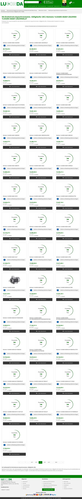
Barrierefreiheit (26, 487)
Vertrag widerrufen (48, 489)
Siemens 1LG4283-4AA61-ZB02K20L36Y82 (39, 135)
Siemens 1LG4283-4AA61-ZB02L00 (64, 135)
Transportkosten (26, 485)
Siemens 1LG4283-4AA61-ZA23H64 (11, 42)
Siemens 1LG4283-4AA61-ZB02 (63, 105)
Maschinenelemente (42, 6)
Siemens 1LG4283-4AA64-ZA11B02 (64, 287)
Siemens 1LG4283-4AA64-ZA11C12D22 (65, 381)
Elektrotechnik (57, 6)
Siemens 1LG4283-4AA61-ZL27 (10, 257)
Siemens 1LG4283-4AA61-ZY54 (37, 257)
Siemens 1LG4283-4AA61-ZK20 (37, 196)
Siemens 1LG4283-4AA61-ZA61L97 (38, 105)
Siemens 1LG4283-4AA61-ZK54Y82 (38, 226)
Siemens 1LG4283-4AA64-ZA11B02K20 (12, 349)
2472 (36, 462)
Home (25, 6)
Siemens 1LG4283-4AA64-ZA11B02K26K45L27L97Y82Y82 (37, 350)
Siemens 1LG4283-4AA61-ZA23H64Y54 (65, 42)
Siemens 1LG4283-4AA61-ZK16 (10, 196)
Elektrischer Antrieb (42, 10)
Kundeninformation (47, 483)
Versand (10, 51)
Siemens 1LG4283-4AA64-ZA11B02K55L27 (13, 381)
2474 (45, 462)
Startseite (3, 10)
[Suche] (32, 2)
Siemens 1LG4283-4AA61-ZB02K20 (11, 135)
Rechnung (66, 481)
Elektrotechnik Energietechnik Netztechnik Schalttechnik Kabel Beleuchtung (22, 10)
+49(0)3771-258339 (5, 489)
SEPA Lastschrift (67, 483)
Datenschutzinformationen (49, 481)
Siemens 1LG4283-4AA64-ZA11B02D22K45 (13, 318)
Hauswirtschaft (50, 6)
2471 (32, 462)
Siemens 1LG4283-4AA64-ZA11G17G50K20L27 (67, 411)
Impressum (25, 481)
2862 (56, 462)
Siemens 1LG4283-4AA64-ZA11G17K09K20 (13, 442)
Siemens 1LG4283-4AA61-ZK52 (10, 226)
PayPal (65, 487)
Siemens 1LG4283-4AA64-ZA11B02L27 (39, 381)
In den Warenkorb (14, 54)
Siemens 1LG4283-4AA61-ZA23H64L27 (39, 42)
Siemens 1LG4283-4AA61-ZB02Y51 (11, 165)
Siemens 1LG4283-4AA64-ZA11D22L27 (39, 411)
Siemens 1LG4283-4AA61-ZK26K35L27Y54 (66, 196)
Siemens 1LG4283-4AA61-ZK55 (63, 226)
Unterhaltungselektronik (32, 6)
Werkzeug (63, 6)
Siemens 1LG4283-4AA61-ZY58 (63, 257)
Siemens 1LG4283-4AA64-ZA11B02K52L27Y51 (67, 349)
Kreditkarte (66, 485)
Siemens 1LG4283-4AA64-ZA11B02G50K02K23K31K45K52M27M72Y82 (40, 318)
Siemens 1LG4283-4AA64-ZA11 (37, 287)
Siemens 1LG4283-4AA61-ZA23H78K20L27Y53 (14, 73)
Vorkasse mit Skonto (68, 488)
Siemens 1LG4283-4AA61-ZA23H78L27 (39, 73)
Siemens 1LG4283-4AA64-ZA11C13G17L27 (13, 411)
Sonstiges (67, 6)
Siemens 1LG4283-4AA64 (9, 287)
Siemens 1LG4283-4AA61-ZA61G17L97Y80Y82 (14, 105)
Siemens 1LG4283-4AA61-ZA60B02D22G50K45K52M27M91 (64, 73)
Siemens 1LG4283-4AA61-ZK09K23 (64, 165)
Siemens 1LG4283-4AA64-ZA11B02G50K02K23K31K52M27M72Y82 (65, 318)
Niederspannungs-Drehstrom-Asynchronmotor (57, 10)
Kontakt (48, 1)
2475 (49, 462)
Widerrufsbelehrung (47, 487)
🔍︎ (40, 2)
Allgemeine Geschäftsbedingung (50, 485)
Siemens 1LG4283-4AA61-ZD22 (37, 165)
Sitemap (24, 488)
